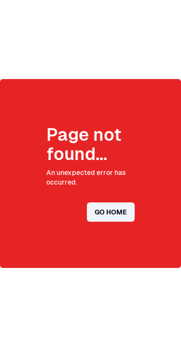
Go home (111, 212)
